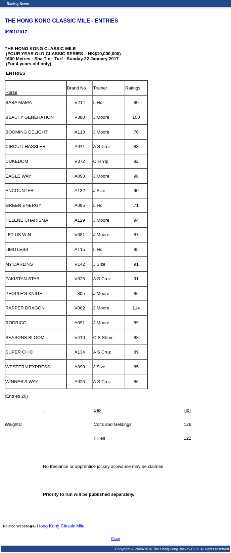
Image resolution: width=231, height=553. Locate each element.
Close (115, 539)
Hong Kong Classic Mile (61, 525)
